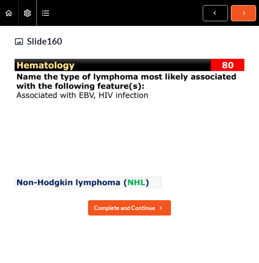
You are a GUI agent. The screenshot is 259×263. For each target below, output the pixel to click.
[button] (9, 13)
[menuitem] (27, 13)
